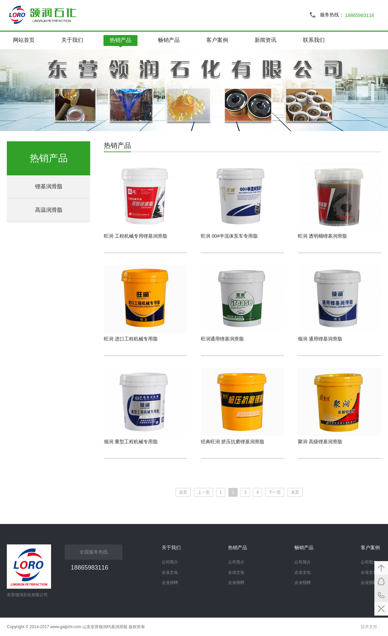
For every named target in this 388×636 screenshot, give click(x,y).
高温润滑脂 (48, 210)
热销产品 (120, 40)
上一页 (203, 492)
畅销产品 (169, 40)
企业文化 (369, 572)
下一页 (275, 492)
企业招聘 (369, 582)
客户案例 (217, 40)
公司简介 (369, 562)
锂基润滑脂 (48, 186)
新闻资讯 (265, 40)
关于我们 (72, 40)
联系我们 (314, 40)
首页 (183, 492)
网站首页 (24, 40)
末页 (295, 492)
